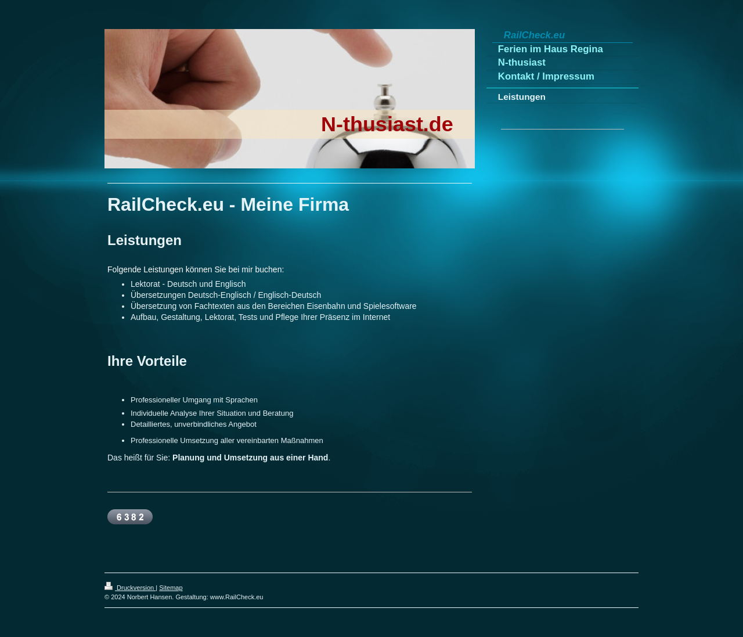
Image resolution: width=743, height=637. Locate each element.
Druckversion (130, 587)
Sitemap (170, 587)
